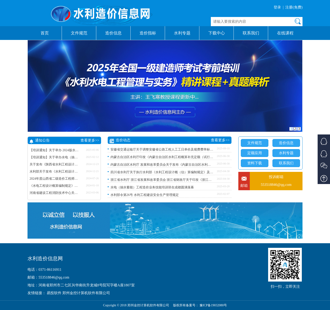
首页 (45, 33)
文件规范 (79, 33)
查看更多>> (89, 140)
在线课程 (285, 33)
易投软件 (54, 293)
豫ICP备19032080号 (213, 305)
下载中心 (216, 33)
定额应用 (254, 153)
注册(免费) (293, 7)
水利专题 (182, 33)
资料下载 (254, 163)
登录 (277, 7)
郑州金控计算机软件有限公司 (86, 293)
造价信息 (113, 33)
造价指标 (148, 33)
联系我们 (251, 33)
